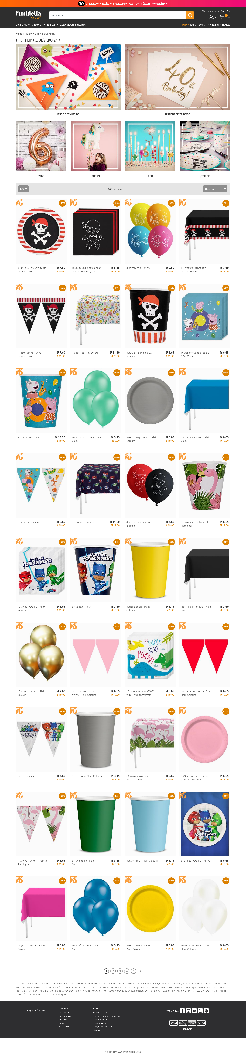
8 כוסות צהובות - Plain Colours (138, 608)
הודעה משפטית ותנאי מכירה (106, 1016)
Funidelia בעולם (101, 1012)
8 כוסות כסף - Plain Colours (87, 776)
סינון (22, 188)
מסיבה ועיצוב (32, 33)
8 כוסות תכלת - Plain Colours (142, 860)
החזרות (62, 1023)
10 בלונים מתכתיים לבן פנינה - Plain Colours (196, 947)
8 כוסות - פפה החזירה (29, 437)
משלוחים (63, 1019)
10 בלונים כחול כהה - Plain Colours (86, 947)
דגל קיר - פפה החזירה (29, 522)
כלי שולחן (205, 176)
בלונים (41, 176)
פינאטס (95, 176)
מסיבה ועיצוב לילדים (68, 114)
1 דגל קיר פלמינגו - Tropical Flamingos (33, 862)
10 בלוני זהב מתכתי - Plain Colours (31, 693)
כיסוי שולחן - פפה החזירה (85, 352)
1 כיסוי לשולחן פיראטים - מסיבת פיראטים (193, 269)
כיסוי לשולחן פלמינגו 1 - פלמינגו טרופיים (138, 777)
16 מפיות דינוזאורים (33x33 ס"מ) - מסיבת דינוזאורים (140, 693)
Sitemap (97, 1030)
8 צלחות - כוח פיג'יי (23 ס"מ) (195, 860)
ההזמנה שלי (64, 1012)
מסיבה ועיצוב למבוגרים (177, 114)
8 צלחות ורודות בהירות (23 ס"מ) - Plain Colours (194, 777)
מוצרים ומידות (65, 1016)
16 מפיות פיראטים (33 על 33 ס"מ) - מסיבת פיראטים (87, 269)
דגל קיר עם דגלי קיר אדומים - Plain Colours (196, 693)
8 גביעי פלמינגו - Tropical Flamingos (194, 523)
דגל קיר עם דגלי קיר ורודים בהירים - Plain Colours (86, 693)
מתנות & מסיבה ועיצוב (72, 24)
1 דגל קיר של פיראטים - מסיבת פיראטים (30, 354)
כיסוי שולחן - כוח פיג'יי (83, 522)
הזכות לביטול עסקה (102, 1026)
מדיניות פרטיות (100, 1019)
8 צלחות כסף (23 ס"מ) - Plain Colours (142, 439)
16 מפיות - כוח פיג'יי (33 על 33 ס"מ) (32, 608)
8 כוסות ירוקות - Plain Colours (83, 862)
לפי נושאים (21, 24)
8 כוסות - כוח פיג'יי (81, 606)
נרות (150, 176)
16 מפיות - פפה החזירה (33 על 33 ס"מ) (195, 354)
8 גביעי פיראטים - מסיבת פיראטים (139, 354)
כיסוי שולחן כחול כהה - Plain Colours (195, 439)
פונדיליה (20, 33)
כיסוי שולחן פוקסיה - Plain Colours (31, 947)
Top (184, 24)
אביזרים (51, 24)
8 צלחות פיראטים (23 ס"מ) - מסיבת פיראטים (32, 269)
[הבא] (140, 971)
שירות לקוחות (36, 1010)
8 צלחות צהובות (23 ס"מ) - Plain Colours (140, 947)
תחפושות (37, 24)
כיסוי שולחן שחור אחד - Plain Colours (196, 608)
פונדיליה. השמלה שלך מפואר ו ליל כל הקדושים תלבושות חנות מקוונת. (28, 15)
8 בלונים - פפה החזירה (138, 268)
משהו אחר (64, 1026)
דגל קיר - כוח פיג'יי (27, 776)
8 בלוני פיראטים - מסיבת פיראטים (139, 523)
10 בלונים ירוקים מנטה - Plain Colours (87, 439)
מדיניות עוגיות (99, 1023)
